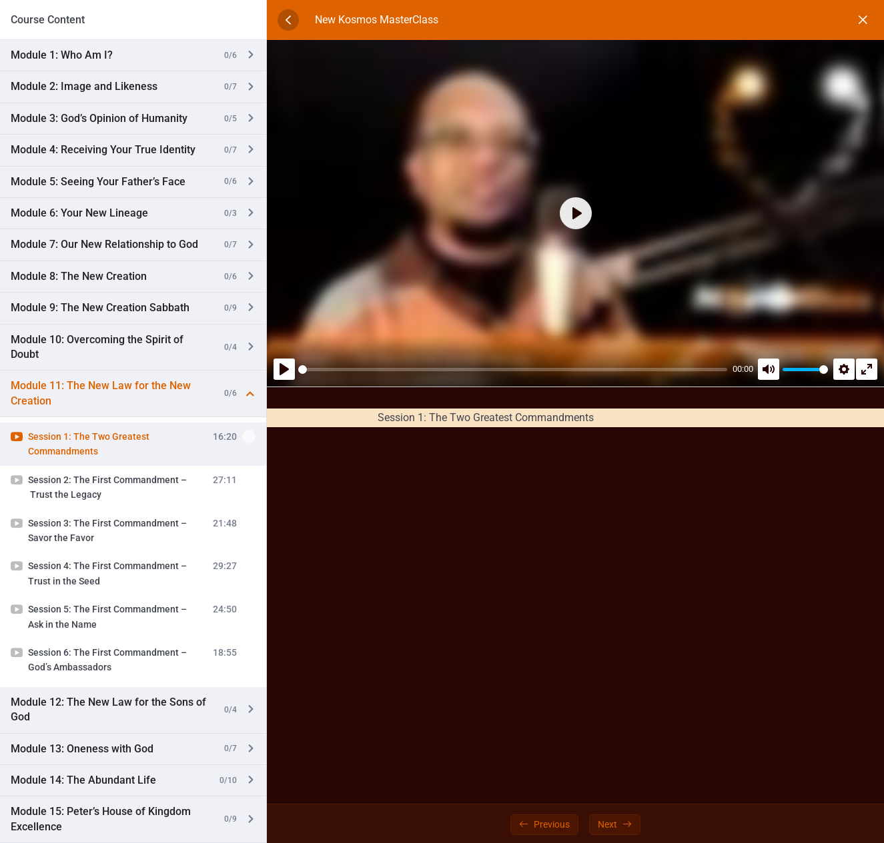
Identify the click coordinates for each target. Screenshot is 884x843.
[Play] (284, 369)
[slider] (512, 369)
